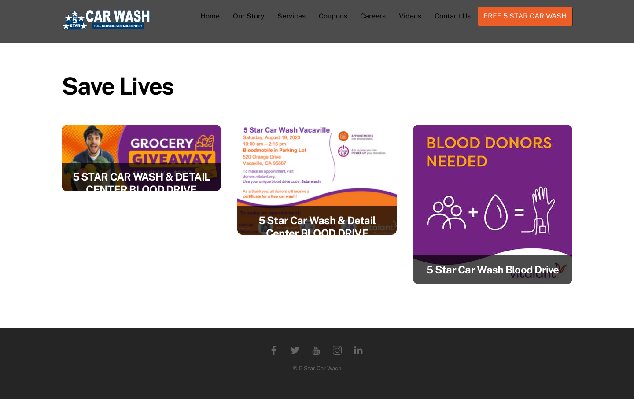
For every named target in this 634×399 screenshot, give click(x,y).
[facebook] (274, 349)
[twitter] (295, 349)
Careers (373, 16)
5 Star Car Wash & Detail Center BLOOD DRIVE (317, 226)
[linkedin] (358, 349)
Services (291, 16)
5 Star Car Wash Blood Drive (492, 269)
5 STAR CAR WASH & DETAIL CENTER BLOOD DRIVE (141, 183)
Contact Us (453, 16)
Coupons (333, 16)
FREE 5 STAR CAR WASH (525, 16)
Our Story (249, 16)
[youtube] (316, 349)
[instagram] (337, 349)
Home (210, 16)
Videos (410, 16)
